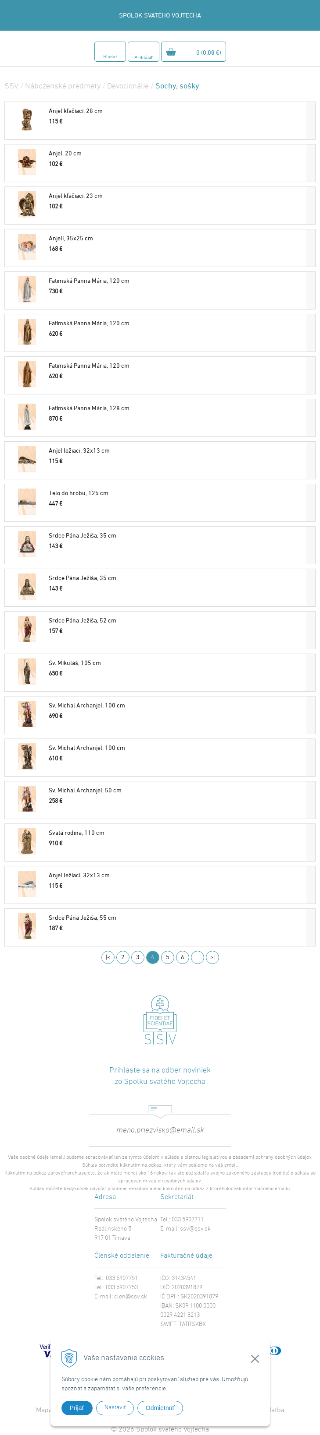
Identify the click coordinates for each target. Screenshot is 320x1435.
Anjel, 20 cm (65, 153)
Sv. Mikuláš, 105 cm (75, 662)
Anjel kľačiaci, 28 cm (76, 110)
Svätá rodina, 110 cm (76, 832)
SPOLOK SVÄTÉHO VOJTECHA (160, 15)
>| (212, 957)
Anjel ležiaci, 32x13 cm (79, 450)
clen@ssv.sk (130, 1297)
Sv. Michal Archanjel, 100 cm (87, 705)
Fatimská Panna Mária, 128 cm (89, 408)
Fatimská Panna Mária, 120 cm (89, 280)
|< (108, 957)
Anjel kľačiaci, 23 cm (76, 195)
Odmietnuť (160, 1407)
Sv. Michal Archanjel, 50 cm (85, 790)
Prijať (77, 1407)
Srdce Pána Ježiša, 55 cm (82, 917)
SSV (11, 86)
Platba (275, 1410)
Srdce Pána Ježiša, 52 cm (82, 620)
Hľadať (110, 57)
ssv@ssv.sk (195, 1229)
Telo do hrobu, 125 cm (78, 492)
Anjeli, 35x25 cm (71, 238)
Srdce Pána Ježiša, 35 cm (82, 535)
